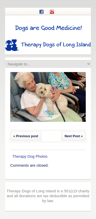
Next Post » (74, 136)
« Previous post (25, 136)
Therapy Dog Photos (30, 156)
